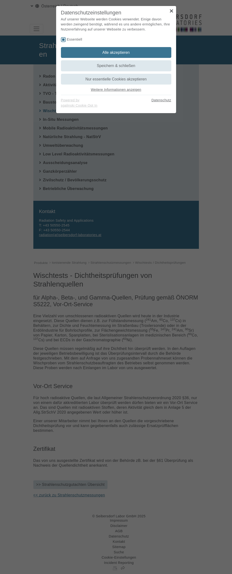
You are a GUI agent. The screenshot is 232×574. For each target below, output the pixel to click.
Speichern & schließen (116, 66)
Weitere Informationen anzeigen (116, 90)
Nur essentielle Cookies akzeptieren (116, 79)
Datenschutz (161, 100)
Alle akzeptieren (116, 52)
